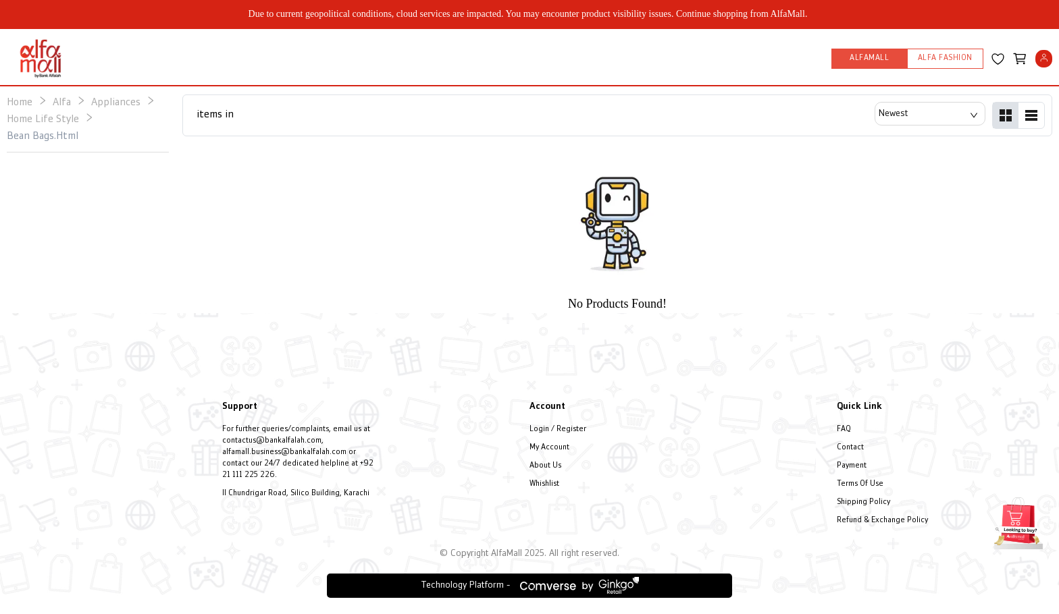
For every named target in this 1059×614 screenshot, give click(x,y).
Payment (852, 466)
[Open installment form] (1018, 522)
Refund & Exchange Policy (882, 520)
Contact (850, 447)
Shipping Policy (863, 502)
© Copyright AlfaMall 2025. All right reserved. (529, 553)
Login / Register (558, 429)
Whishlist (544, 484)
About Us (545, 466)
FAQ (844, 429)
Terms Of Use (860, 484)
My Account (549, 447)
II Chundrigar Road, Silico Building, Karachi (295, 493)
